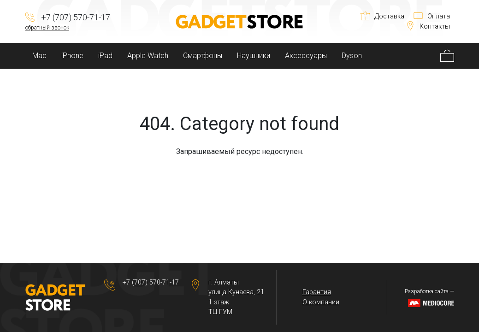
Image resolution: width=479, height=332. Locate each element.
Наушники (253, 55)
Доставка (382, 16)
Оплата (432, 16)
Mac (39, 55)
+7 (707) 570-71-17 (151, 282)
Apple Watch (147, 55)
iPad (105, 55)
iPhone (72, 55)
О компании (320, 302)
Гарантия (316, 292)
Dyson (352, 55)
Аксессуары (306, 55)
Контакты (428, 26)
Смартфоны (202, 55)
